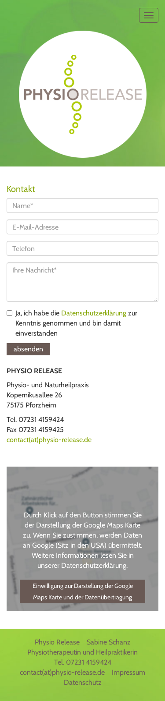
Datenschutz (83, 682)
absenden (28, 349)
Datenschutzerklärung (93, 313)
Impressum (128, 672)
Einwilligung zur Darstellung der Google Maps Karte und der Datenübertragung (83, 591)
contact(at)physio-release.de (49, 439)
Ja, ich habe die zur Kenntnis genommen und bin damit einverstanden (72, 323)
